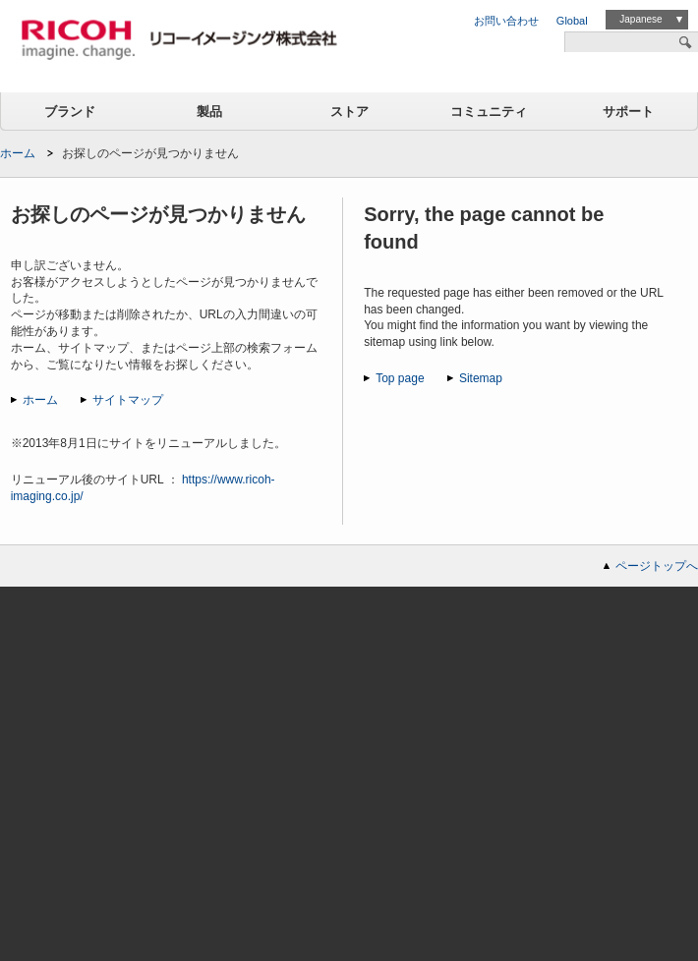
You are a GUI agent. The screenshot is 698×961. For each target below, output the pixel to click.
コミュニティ (488, 111)
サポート (628, 111)
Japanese (640, 19)
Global (572, 21)
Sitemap (480, 378)
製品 (209, 111)
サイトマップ (127, 400)
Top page (400, 378)
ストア (349, 111)
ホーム (17, 153)
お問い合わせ (506, 21)
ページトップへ (656, 566)
